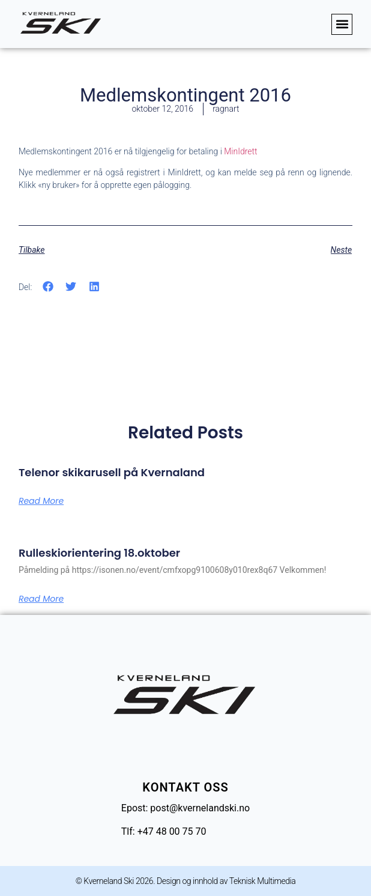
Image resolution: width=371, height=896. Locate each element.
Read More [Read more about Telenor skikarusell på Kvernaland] (41, 501)
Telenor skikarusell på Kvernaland (112, 472)
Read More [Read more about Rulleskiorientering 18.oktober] (41, 599)
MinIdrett (240, 151)
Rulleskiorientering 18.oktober (99, 552)
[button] (341, 24)
